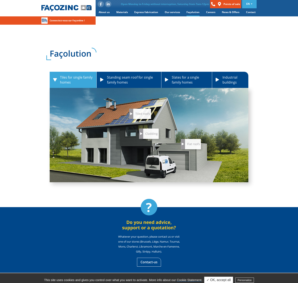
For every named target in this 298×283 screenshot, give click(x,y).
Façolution (192, 12)
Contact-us (149, 262)
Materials (122, 12)
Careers (210, 12)
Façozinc (66, 8)
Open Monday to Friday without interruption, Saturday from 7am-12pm (165, 4)
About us (104, 12)
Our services (172, 12)
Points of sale (231, 4)
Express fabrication (146, 12)
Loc (219, 4)
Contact (251, 12)
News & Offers (230, 12)
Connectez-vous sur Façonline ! (67, 20)
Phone (213, 4)
